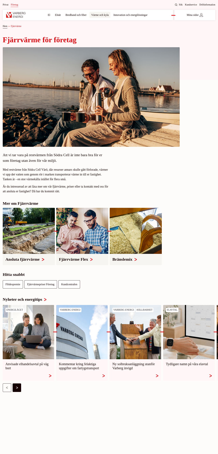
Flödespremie (12, 284)
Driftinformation (207, 4)
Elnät (58, 14)
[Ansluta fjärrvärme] (29, 236)
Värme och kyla (100, 14)
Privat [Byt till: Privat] (5, 4)
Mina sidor (195, 15)
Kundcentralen (69, 284)
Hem (5, 26)
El (49, 14)
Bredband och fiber (76, 14)
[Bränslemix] (136, 236)
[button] (7, 387)
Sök (179, 4)
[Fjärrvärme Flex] (82, 236)
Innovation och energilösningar (130, 14)
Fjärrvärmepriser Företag (40, 284)
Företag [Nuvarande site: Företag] (14, 4)
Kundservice (191, 4)
